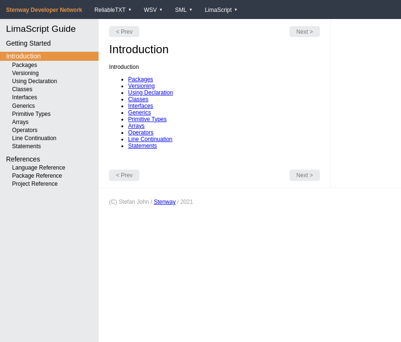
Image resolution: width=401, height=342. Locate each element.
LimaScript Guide (41, 29)
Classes (22, 89)
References (23, 159)
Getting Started (28, 43)
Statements (26, 146)
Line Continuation (34, 138)
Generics (23, 106)
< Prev (124, 31)
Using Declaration (34, 81)
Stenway (164, 202)
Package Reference (37, 175)
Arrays (20, 122)
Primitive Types (31, 114)
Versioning (25, 73)
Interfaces (24, 97)
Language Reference (38, 167)
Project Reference (35, 183)
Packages (24, 65)
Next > (304, 31)
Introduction (23, 56)
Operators (24, 130)
